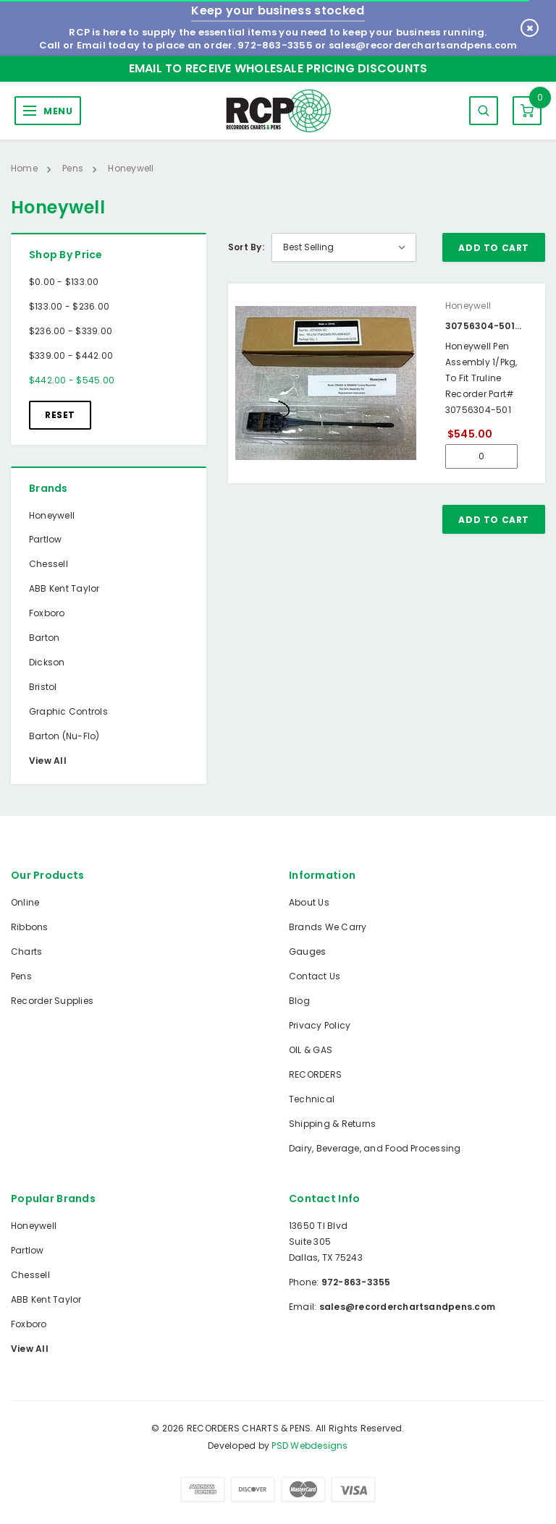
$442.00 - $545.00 (71, 380)
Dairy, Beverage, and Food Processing (375, 1148)
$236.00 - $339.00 (70, 331)
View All (48, 760)
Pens (21, 976)
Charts (26, 951)
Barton (44, 637)
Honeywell (52, 515)
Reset (60, 415)
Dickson (47, 662)
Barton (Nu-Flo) (64, 736)
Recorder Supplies (52, 1001)
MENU (57, 111)
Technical (311, 1099)
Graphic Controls (68, 711)
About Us (309, 902)
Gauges (307, 951)
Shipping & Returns (332, 1124)
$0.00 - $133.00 (64, 282)
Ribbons (30, 927)
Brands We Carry (328, 927)
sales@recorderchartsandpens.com (423, 45)
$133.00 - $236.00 (69, 306)
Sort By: (246, 247)
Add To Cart (493, 248)
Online (25, 902)
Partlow (45, 539)
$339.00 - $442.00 (71, 355)
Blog (299, 1001)
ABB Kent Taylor (64, 588)
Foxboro (47, 613)
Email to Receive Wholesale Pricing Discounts (278, 68)
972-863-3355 (275, 45)
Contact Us (314, 976)
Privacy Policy (319, 1025)
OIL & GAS (310, 1050)
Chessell (48, 564)
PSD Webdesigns (309, 1445)
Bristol (43, 687)
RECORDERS (315, 1074)
